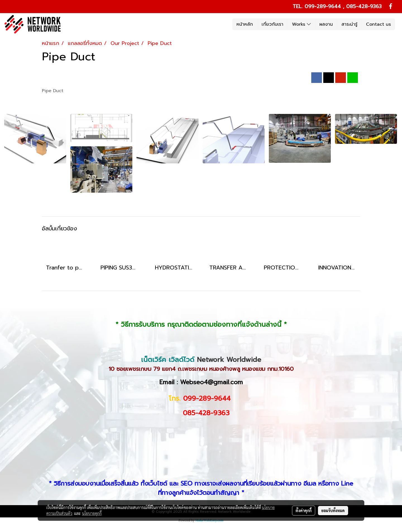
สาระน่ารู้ (349, 24)
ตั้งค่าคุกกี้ (304, 510)
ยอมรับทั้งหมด (333, 510)
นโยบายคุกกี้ (92, 513)
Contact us (378, 24)
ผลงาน (326, 24)
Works (301, 24)
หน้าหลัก (244, 24)
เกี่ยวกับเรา (272, 24)
